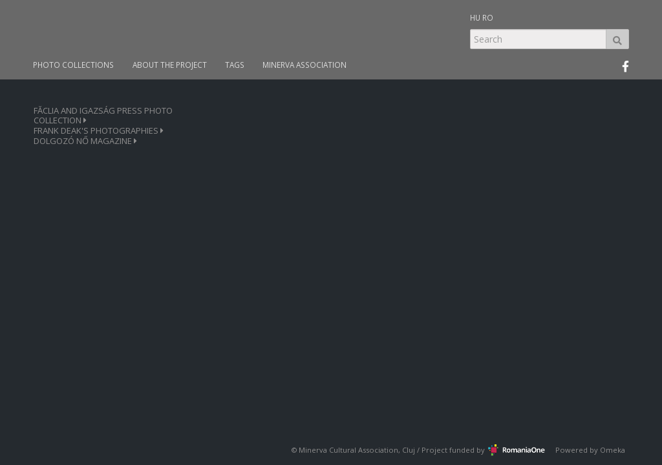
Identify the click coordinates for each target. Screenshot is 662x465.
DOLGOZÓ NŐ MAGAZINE (85, 141)
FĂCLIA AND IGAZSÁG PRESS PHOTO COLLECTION (103, 115)
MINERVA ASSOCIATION (304, 65)
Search (617, 39)
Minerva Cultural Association (348, 450)
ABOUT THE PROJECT (170, 65)
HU (475, 17)
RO (487, 17)
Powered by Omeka (590, 450)
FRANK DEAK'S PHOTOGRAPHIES (99, 131)
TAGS (234, 65)
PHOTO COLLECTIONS (73, 65)
